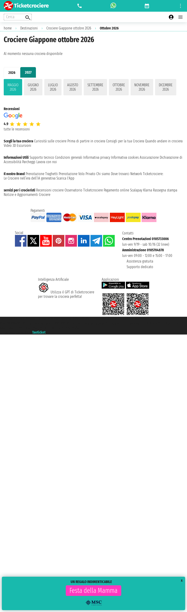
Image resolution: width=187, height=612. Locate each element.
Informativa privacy (96, 157)
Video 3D (10, 145)
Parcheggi (28, 162)
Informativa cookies (125, 157)
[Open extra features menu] (18, 17)
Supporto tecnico (42, 157)
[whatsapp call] (113, 6)
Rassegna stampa (165, 190)
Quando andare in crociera (164, 141)
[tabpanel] (93, 88)
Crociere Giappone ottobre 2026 (68, 28)
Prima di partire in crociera (86, 141)
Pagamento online (116, 190)
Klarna (147, 190)
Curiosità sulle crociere (50, 141)
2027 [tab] (28, 72)
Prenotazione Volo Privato (77, 174)
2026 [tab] (11, 72)
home (8, 28)
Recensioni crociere (50, 190)
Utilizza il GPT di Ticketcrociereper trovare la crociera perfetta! (66, 294)
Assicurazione (149, 157)
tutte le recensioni (17, 129)
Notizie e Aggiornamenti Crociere (27, 194)
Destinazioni (29, 28)
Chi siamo (103, 174)
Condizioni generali (68, 157)
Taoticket (38, 332)
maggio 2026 (12, 87)
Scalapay (136, 190)
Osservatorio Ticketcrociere (84, 190)
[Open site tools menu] (180, 6)
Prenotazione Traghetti (42, 174)
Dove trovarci (120, 174)
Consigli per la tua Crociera (125, 141)
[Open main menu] (180, 17)
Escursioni (24, 145)
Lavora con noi (46, 162)
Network (136, 174)
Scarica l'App (65, 178)
